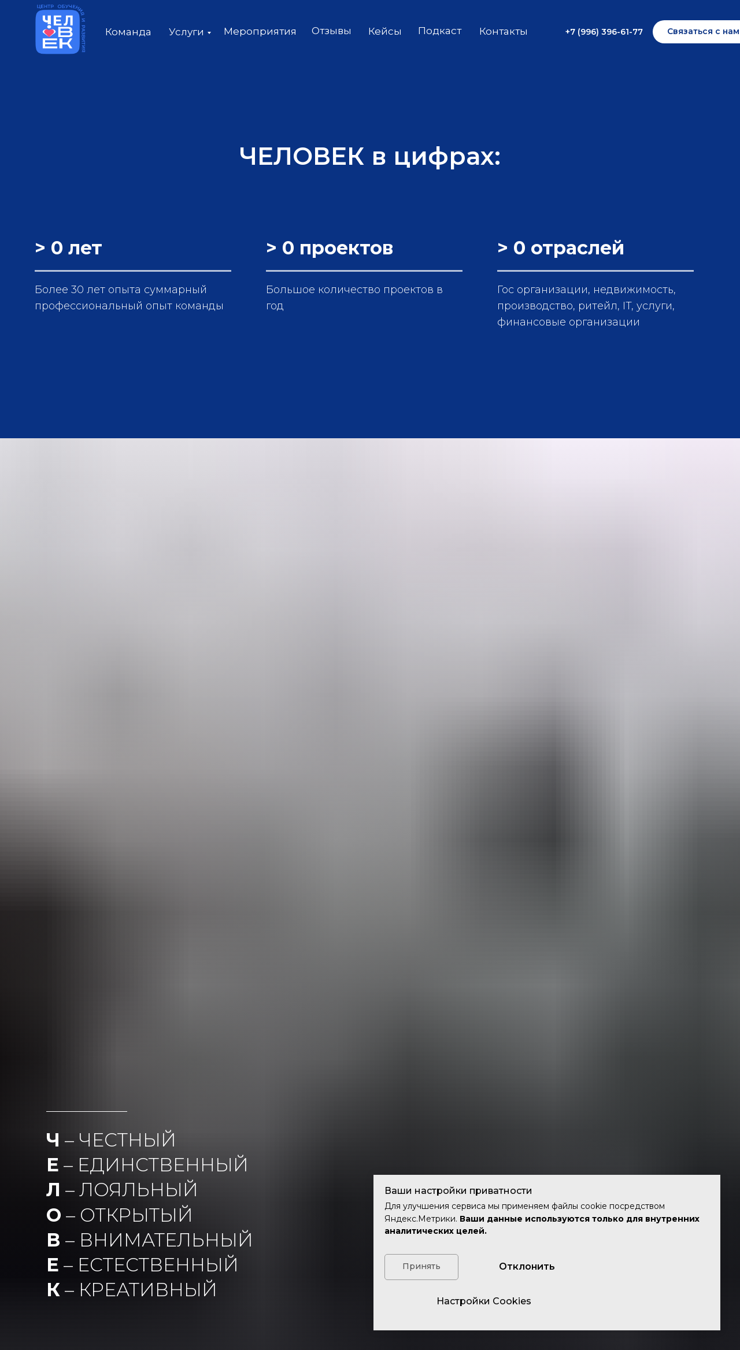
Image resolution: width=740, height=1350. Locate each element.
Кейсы (385, 31)
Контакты (503, 31)
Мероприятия (260, 31)
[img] (58, 32)
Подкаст (439, 30)
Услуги (186, 32)
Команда (128, 32)
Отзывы (332, 30)
